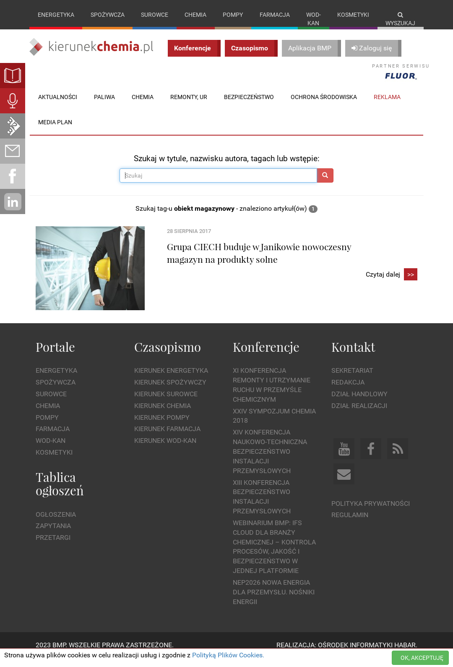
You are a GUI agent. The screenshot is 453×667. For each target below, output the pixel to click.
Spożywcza (108, 14)
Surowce (154, 14)
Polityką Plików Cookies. (228, 655)
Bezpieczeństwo (249, 105)
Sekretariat (352, 379)
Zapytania (53, 535)
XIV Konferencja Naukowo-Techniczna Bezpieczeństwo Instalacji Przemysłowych (270, 460)
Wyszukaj (400, 19)
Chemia (195, 14)
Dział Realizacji (359, 414)
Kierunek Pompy (162, 426)
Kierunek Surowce (166, 402)
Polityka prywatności (370, 512)
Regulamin (349, 524)
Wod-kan (313, 18)
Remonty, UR (188, 105)
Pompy (233, 14)
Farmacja (275, 14)
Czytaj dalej (391, 283)
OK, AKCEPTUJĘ (422, 657)
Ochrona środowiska (324, 105)
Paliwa (104, 105)
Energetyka (56, 14)
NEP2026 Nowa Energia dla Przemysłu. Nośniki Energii (274, 600)
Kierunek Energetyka (171, 379)
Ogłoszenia (56, 523)
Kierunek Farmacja (167, 438)
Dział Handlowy (359, 402)
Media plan (55, 130)
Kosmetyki (353, 14)
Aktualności (57, 105)
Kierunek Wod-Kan (165, 449)
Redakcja (347, 391)
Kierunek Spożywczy (170, 391)
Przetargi (53, 546)
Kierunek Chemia (162, 414)
